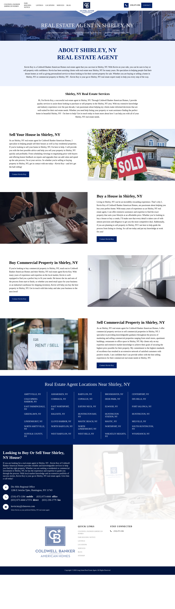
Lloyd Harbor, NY (61, 421)
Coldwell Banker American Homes (12, 5)
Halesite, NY (58, 414)
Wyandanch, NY (141, 434)
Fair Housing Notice (27, 5)
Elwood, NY (111, 406)
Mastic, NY (111, 421)
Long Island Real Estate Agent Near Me (86, 33)
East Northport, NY (60, 407)
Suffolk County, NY (33, 435)
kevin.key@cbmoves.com (23, 519)
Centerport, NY (140, 394)
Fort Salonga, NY (142, 406)
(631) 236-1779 (51, 513)
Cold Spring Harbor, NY (31, 400)
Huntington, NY (141, 414)
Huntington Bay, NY (87, 415)
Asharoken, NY (59, 394)
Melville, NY (139, 421)
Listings (39, 5)
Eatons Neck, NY (87, 406)
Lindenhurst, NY (33, 421)
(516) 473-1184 (22, 510)
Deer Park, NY (112, 399)
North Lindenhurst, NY (87, 427)
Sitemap (81, 582)
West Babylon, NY (61, 434)
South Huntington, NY (143, 427)
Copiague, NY (85, 399)
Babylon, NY (85, 394)
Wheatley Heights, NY (115, 435)
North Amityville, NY (34, 427)
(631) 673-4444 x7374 (25, 513)
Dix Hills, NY (139, 399)
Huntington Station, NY (112, 415)
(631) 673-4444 (47, 510)
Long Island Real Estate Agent (57, 33)
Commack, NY (58, 399)
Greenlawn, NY (32, 414)
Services (60, 5)
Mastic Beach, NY (88, 421)
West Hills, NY (86, 434)
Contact (146, 5)
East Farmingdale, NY (34, 407)
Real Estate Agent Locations (71, 384)
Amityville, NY (32, 394)
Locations (49, 5)
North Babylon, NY (62, 426)
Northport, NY (113, 426)
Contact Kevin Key (19, 174)
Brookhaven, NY (114, 394)
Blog (68, 5)
